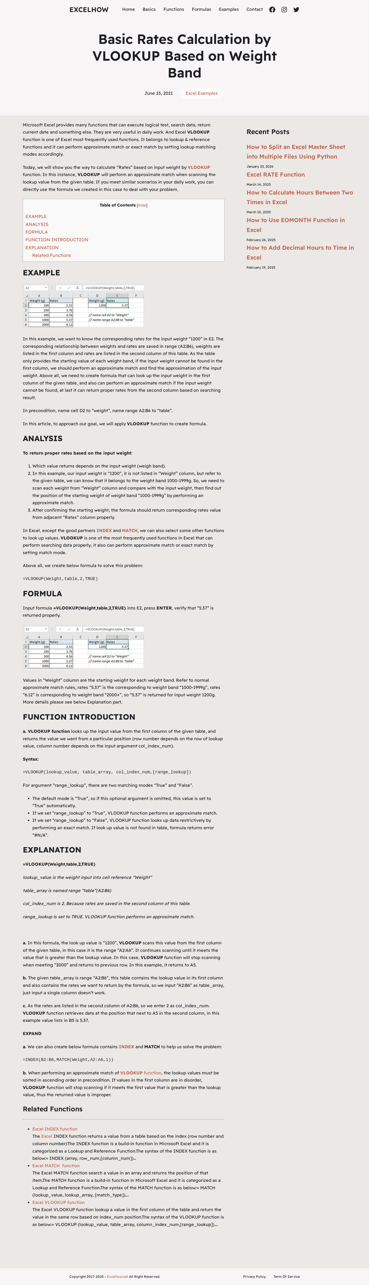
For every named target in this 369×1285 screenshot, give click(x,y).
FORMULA (36, 232)
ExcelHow (89, 9)
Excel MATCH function (56, 1165)
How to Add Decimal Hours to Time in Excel (300, 252)
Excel (46, 1136)
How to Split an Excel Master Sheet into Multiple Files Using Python (296, 151)
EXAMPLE (36, 216)
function (140, 1073)
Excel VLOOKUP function (58, 1202)
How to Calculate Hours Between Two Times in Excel (300, 197)
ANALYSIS (36, 224)
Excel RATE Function (276, 174)
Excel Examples (202, 93)
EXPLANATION (42, 247)
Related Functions (51, 255)
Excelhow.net (117, 1276)
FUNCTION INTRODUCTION (56, 240)
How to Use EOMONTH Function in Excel (296, 224)
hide (142, 205)
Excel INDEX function (55, 1129)
